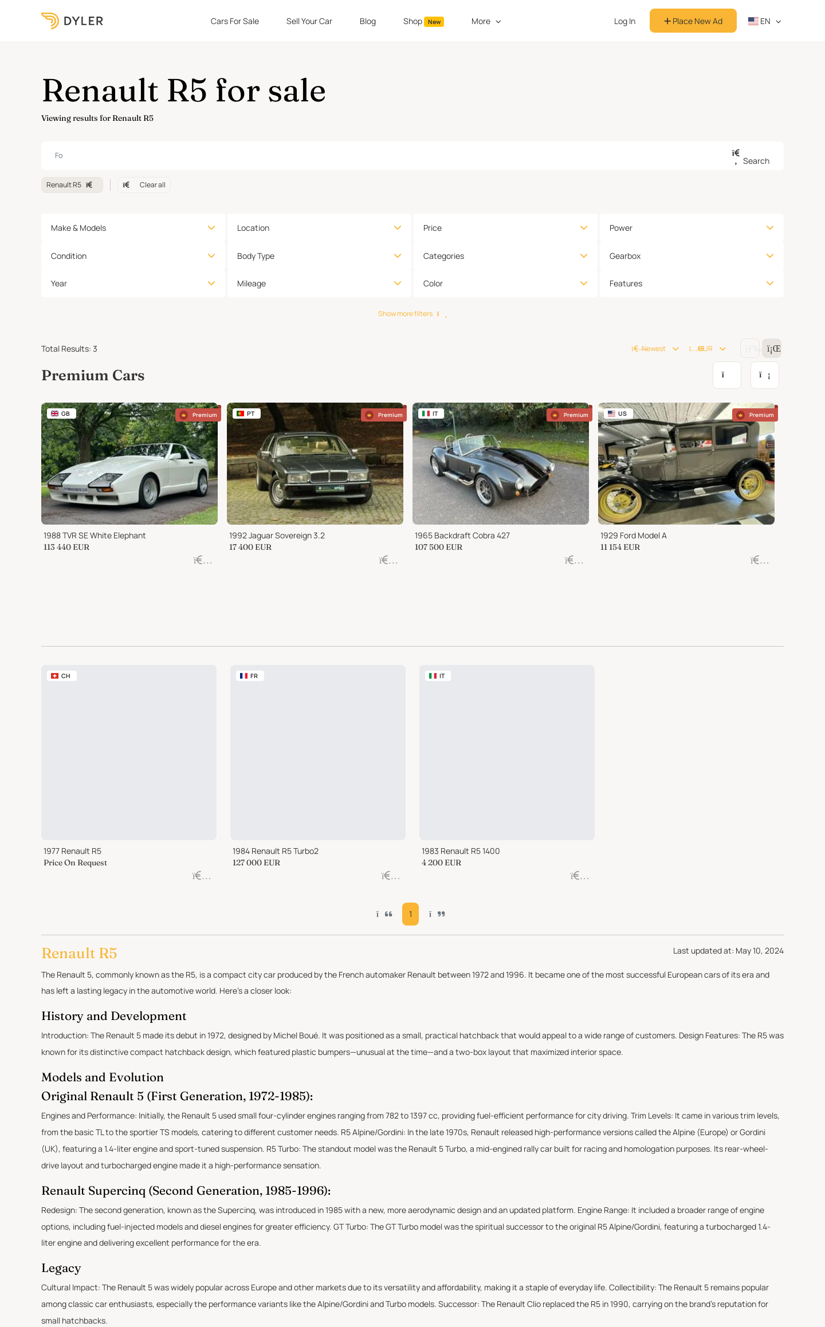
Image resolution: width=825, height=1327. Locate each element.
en (759, 20)
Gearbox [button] (625, 255)
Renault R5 (72, 185)
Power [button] (621, 227)
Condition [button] (69, 255)
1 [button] (412, 768)
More (481, 20)
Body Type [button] (255, 255)
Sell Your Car (309, 20)
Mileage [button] (251, 283)
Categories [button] (443, 255)
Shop (424, 21)
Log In (624, 20)
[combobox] (412, 155)
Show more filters (412, 313)
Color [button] (433, 283)
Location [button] (253, 227)
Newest (648, 348)
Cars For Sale (235, 20)
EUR (701, 348)
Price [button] (432, 227)
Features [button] (626, 283)
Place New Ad (693, 20)
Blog (368, 20)
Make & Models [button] (78, 227)
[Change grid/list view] (750, 348)
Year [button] (59, 283)
